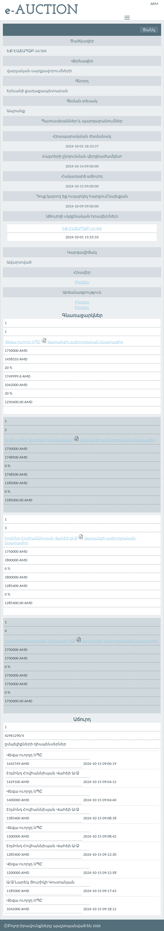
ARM (154, 3)
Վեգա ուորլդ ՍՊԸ (23, 342)
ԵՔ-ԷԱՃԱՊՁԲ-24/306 (82, 228)
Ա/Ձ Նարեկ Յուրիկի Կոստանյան (39, 440)
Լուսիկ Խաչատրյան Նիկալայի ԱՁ (40, 641)
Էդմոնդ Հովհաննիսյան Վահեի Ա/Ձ (41, 538)
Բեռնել (82, 282)
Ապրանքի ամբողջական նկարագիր (85, 342)
